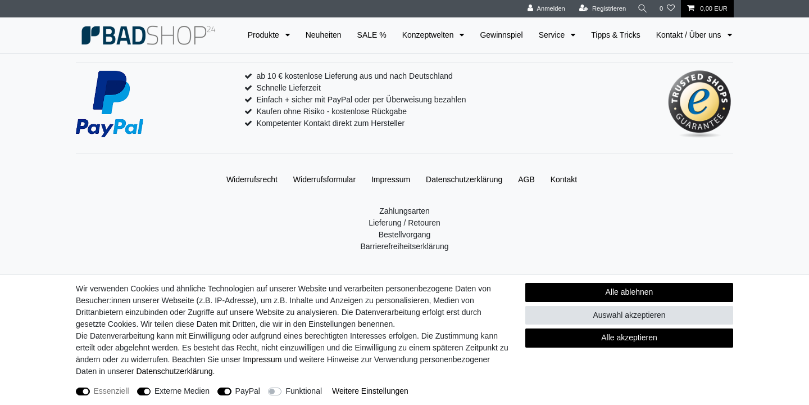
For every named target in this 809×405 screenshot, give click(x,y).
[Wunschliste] (667, 8)
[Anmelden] (545, 8)
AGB (526, 179)
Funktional (303, 390)
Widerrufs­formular (324, 179)
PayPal (247, 390)
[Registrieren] (600, 8)
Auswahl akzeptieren (629, 315)
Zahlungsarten (404, 210)
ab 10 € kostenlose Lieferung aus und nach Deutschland (354, 75)
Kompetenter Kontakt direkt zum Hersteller (330, 123)
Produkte (264, 34)
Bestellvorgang (405, 234)
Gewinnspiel (501, 34)
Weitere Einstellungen (370, 390)
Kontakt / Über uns (690, 34)
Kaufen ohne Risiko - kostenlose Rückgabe (331, 111)
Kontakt (564, 179)
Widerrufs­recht (252, 179)
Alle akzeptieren (629, 337)
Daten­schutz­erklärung (464, 179)
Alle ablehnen (629, 291)
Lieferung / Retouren (404, 222)
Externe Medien (182, 390)
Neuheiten (324, 34)
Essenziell (111, 390)
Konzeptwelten (429, 34)
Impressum (390, 179)
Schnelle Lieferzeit (288, 87)
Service (553, 34)
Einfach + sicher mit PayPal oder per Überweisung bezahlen (361, 99)
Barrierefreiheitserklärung (404, 246)
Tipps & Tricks (615, 34)
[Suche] (642, 8)
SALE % (372, 34)
